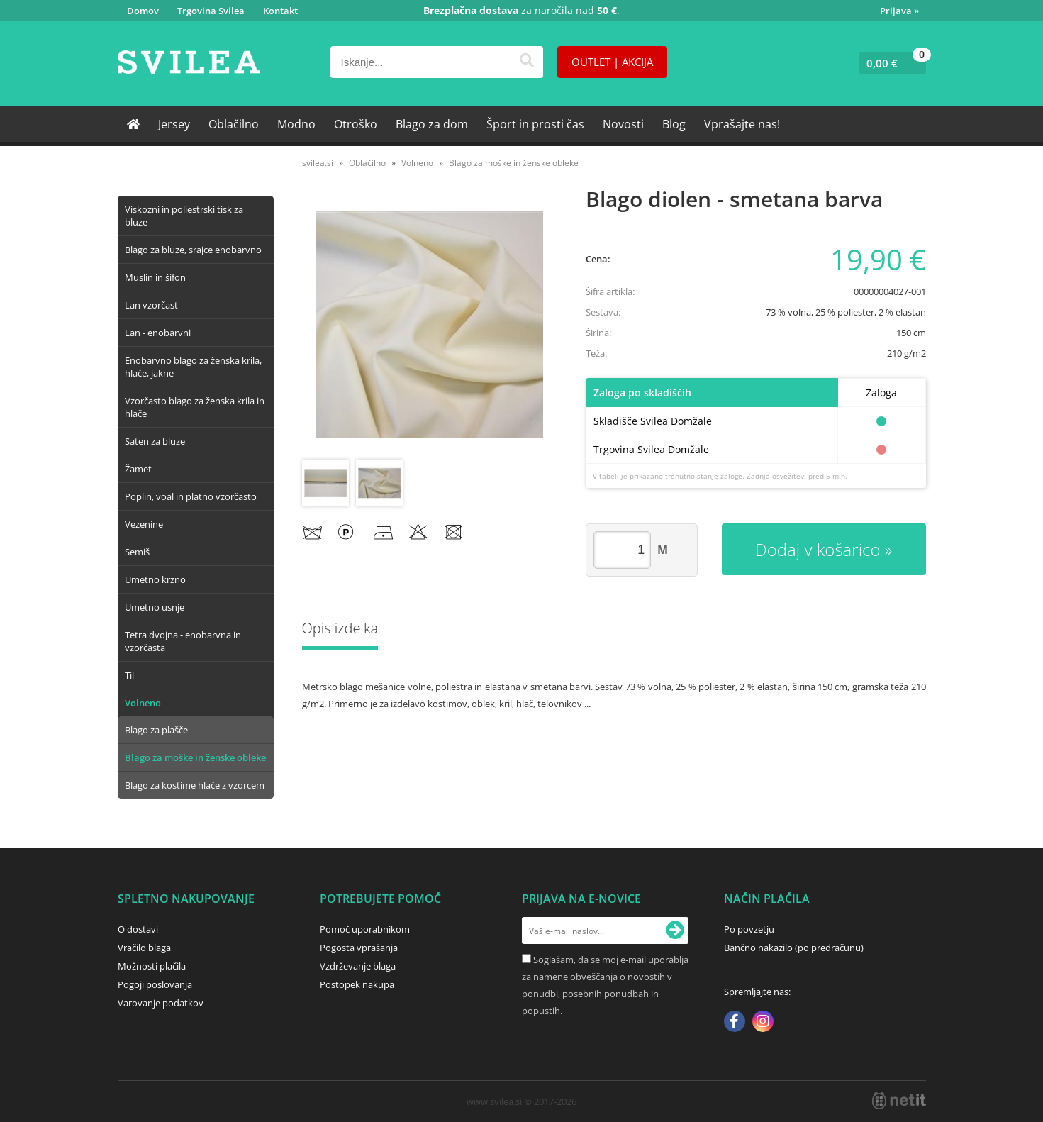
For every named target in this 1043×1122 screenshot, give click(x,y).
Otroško (355, 124)
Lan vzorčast (151, 305)
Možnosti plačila (152, 966)
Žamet (138, 468)
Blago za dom (432, 124)
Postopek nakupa (357, 984)
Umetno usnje (154, 607)
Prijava (899, 10)
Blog (674, 124)
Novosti (623, 124)
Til (129, 675)
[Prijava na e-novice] (675, 930)
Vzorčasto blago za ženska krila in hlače (194, 407)
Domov (143, 10)
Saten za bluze (155, 441)
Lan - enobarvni (158, 332)
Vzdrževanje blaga (358, 966)
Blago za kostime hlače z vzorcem (194, 785)
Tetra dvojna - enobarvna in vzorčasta (183, 641)
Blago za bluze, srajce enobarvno (193, 249)
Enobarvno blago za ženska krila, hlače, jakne (193, 366)
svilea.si (317, 163)
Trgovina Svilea (211, 10)
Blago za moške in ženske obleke (195, 757)
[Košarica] (889, 63)
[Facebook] (734, 1022)
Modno (296, 124)
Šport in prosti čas (535, 124)
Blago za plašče (156, 729)
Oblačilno (233, 124)
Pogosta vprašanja (359, 947)
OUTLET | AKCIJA (612, 62)
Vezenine (144, 524)
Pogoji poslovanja (155, 984)
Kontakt (280, 10)
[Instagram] (763, 1022)
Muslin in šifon (155, 277)
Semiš (137, 551)
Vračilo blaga (144, 947)
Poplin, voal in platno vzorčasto (191, 496)
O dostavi (138, 929)
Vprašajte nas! (742, 124)
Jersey (174, 124)
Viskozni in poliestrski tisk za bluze (184, 215)
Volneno (143, 702)
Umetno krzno (155, 579)
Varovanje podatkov (160, 1002)
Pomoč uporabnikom (365, 929)
